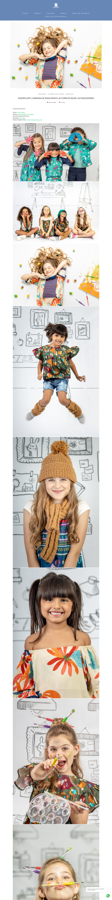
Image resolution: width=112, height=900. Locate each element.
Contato (51, 13)
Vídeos (37, 13)
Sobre (63, 13)
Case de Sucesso (80, 13)
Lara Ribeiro (31, 114)
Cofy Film (28, 119)
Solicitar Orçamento (55, 16)
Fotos (25, 13)
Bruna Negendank (22, 114)
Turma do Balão (21, 112)
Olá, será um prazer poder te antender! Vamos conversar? (95, 889)
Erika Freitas (22, 118)
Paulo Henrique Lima (37, 119)
